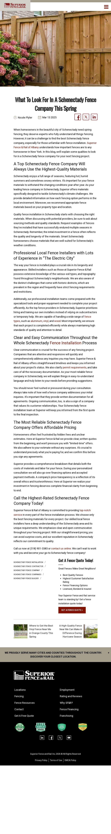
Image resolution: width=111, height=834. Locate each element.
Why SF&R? (66, 702)
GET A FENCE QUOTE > (72, 610)
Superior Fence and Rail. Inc (42, 754)
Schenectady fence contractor (29, 566)
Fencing (19, 696)
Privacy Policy (41, 760)
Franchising (66, 715)
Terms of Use (56, 760)
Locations (20, 689)
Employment (67, 689)
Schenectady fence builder (26, 578)
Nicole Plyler (25, 117)
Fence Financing (69, 709)
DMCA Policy (70, 760)
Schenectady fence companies (28, 574)
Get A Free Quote (24, 715)
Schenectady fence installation (29, 562)
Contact (19, 709)
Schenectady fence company (27, 570)
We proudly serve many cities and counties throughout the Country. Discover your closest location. (57, 654)
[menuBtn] (106, 6)
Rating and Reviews (71, 696)
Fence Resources (24, 702)
